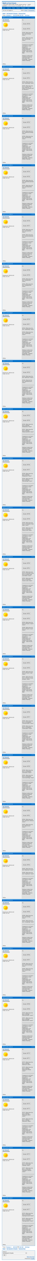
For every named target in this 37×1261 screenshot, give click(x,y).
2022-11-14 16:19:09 (8, 66)
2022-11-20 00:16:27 (8, 312)
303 (22, 15)
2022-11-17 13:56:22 (8, 214)
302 (20, 15)
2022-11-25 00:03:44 (8, 556)
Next (28, 15)
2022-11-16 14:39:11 (8, 165)
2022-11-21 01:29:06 (8, 361)
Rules (13, 8)
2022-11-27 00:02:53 (8, 656)
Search (18, 8)
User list (9, 8)
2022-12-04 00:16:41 (8, 997)
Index (4, 8)
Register (23, 8)
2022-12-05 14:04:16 (8, 1046)
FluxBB (32, 1258)
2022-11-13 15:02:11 (8, 17)
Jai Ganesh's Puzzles (12, 13)
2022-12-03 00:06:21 (8, 948)
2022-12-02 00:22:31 (8, 900)
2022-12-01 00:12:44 (8, 853)
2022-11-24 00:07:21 (8, 507)
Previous (8, 15)
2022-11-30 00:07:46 (8, 804)
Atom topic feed (30, 1256)
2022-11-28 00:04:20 (8, 705)
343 (26, 15)
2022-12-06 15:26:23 (8, 1097)
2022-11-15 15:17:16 (8, 115)
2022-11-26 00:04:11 (8, 607)
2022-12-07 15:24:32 (8, 1147)
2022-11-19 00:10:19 (8, 263)
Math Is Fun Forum (9, 3)
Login (28, 8)
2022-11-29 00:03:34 (8, 755)
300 (16, 15)
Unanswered (31, 10)
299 (14, 15)
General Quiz (22, 13)
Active (25, 10)
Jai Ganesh (6, 19)
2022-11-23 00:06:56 (8, 458)
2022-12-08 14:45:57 (8, 1198)
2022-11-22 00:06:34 (8, 409)
